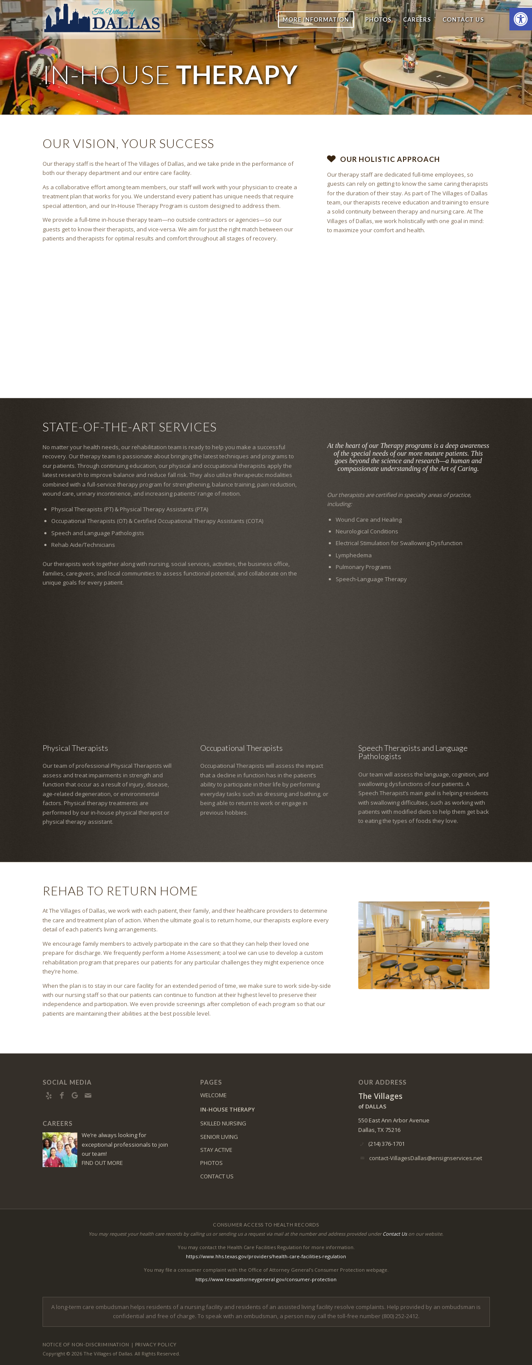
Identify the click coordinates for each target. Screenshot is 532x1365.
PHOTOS (211, 1163)
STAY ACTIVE (216, 1150)
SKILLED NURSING (223, 1123)
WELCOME (213, 1095)
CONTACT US (217, 1176)
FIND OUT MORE (102, 1163)
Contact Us (395, 1233)
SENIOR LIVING (219, 1137)
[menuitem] (316, 19)
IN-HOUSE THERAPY (227, 1109)
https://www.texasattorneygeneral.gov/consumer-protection (266, 1279)
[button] (520, 19)
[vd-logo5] (102, 19)
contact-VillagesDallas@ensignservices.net (425, 1158)
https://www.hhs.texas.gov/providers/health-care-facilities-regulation (266, 1256)
